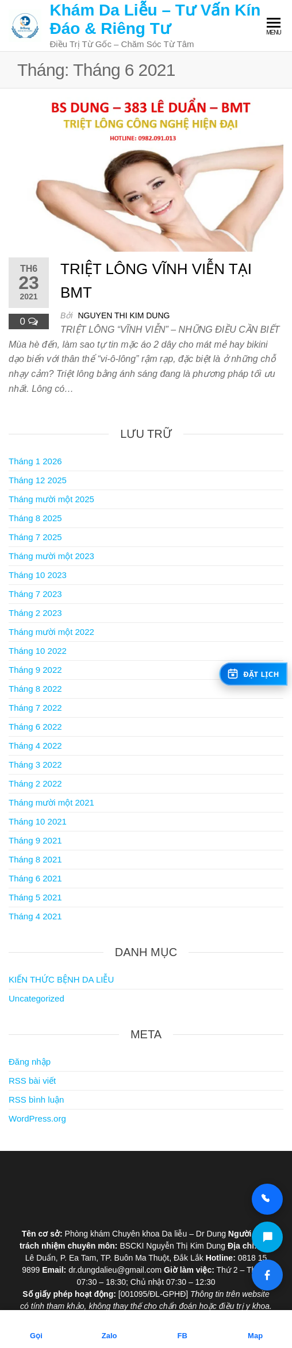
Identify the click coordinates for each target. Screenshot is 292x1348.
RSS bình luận (36, 1099)
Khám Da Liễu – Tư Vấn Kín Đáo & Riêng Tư (155, 19)
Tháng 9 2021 (35, 840)
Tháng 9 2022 (35, 670)
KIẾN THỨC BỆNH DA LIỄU (61, 979)
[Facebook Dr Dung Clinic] (267, 1275)
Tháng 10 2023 (38, 575)
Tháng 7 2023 (35, 594)
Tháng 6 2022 (35, 726)
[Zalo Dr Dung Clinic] (267, 1237)
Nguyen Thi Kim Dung (124, 315)
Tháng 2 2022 (35, 783)
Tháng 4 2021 (35, 916)
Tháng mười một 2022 (51, 632)
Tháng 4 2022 (35, 745)
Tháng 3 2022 (35, 764)
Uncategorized (36, 998)
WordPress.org (37, 1118)
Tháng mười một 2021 (51, 802)
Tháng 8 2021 (35, 859)
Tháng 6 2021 (35, 878)
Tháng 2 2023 (35, 613)
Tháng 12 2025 (38, 480)
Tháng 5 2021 (35, 897)
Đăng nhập (30, 1061)
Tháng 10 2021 (38, 821)
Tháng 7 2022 (35, 707)
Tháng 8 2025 (35, 518)
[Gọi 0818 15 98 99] (267, 1199)
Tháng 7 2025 (35, 537)
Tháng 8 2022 (35, 689)
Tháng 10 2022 (38, 651)
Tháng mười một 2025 (51, 499)
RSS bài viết (32, 1080)
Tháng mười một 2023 (51, 556)
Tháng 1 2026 (35, 461)
